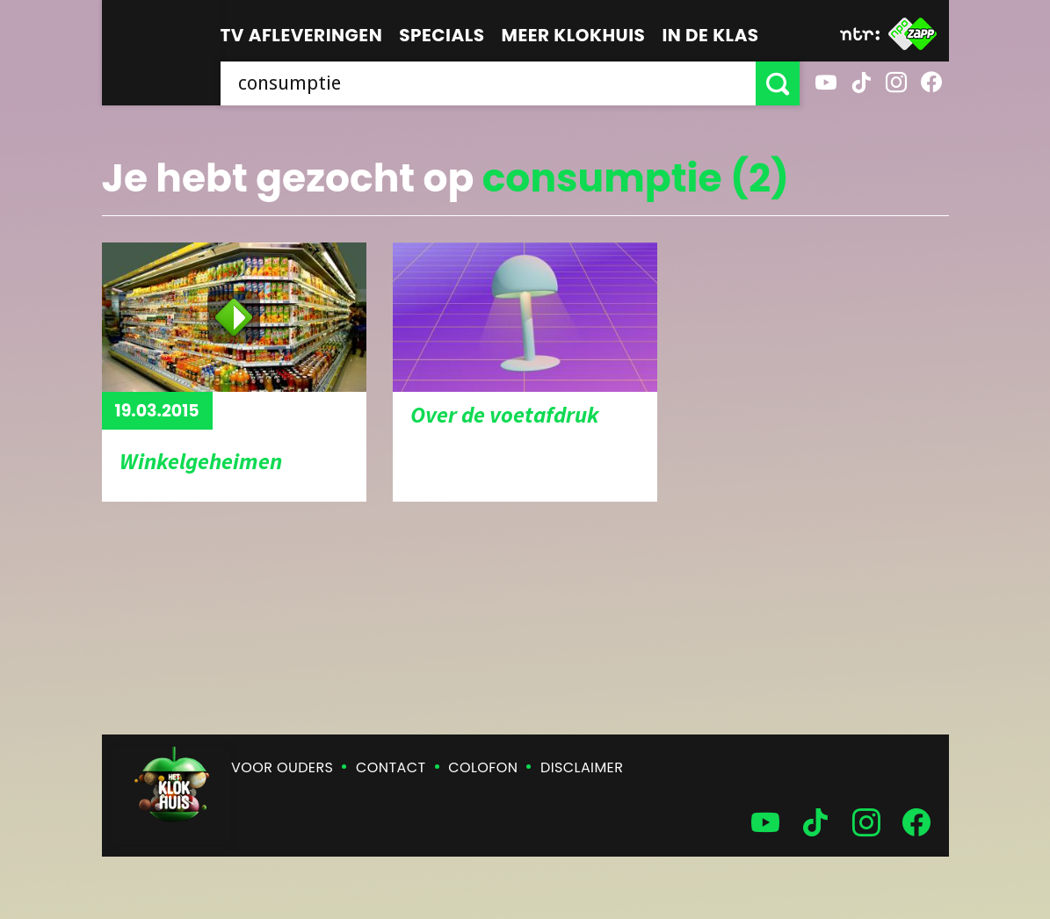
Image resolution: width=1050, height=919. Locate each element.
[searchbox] (488, 83)
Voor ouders (282, 767)
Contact (390, 767)
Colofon (483, 767)
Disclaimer (581, 767)
